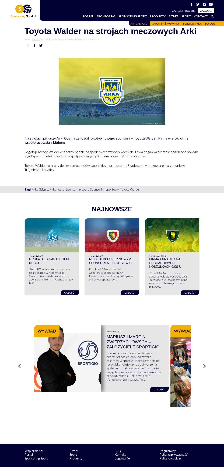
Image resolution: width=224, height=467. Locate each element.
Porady (210, 23)
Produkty (158, 16)
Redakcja (37, 39)
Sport (186, 16)
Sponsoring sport (77, 189)
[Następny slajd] (204, 361)
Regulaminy (168, 442)
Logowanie (122, 449)
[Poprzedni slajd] (19, 361)
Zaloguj (206, 10)
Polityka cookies (171, 449)
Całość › (70, 292)
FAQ (118, 442)
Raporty (158, 23)
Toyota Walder (130, 189)
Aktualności (139, 23)
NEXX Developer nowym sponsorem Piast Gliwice (111, 261)
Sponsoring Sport (132, 16)
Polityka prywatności (174, 446)
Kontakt (201, 16)
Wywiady (173, 23)
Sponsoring (106, 16)
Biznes (173, 16)
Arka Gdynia (40, 189)
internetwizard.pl (144, 460)
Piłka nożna (57, 189)
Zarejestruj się (183, 10)
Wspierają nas (34, 442)
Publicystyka (192, 23)
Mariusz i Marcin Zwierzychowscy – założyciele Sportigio (143, 341)
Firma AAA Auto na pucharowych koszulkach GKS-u (165, 262)
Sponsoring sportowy (104, 189)
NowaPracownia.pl (114, 460)
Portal (88, 16)
